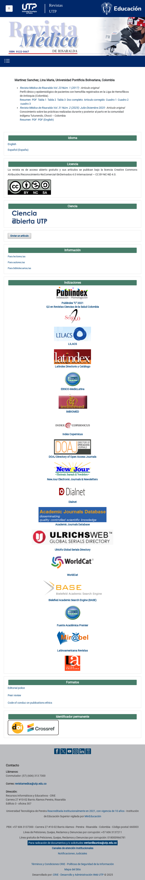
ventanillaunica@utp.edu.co (100, 842)
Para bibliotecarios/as (19, 268)
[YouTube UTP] (69, 751)
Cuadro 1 (111, 99)
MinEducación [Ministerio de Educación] (93, 816)
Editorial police (16, 687)
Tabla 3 (61, 99)
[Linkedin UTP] (82, 751)
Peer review (14, 695)
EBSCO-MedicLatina (72, 389)
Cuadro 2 (123, 99)
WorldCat (72, 574)
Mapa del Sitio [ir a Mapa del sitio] (72, 869)
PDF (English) (46, 119)
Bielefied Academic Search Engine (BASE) (72, 600)
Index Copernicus (72, 434)
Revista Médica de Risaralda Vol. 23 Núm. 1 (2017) (49, 87)
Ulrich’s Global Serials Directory (72, 549)
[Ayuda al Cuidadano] (88, 751)
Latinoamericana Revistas (72, 650)
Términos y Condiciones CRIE (48, 864)
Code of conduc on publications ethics (30, 702)
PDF (34, 99)
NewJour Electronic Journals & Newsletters (72, 479)
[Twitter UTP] (63, 751)
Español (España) (18, 149)
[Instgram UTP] (76, 751)
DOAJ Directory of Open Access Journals (72, 456)
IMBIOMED (72, 411)
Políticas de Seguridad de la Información (90, 864)
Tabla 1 (42, 99)
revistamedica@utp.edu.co (30, 783)
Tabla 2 (52, 99)
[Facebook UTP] (57, 751)
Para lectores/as (16, 256)
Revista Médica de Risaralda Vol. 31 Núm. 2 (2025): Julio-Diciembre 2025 (62, 107)
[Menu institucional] (9, 8)
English (12, 144)
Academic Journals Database (72, 524)
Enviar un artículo (19, 235)
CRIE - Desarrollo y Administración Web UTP (78, 874)
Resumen (25, 99)
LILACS (72, 343)
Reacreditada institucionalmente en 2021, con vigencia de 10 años (85, 810)
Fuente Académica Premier (72, 625)
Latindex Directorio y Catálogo (72, 366)
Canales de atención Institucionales (72, 848)
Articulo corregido (94, 99)
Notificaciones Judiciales (72, 853)
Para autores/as (16, 262)
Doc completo (75, 99)
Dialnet (73, 501)
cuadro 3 (25, 103)
